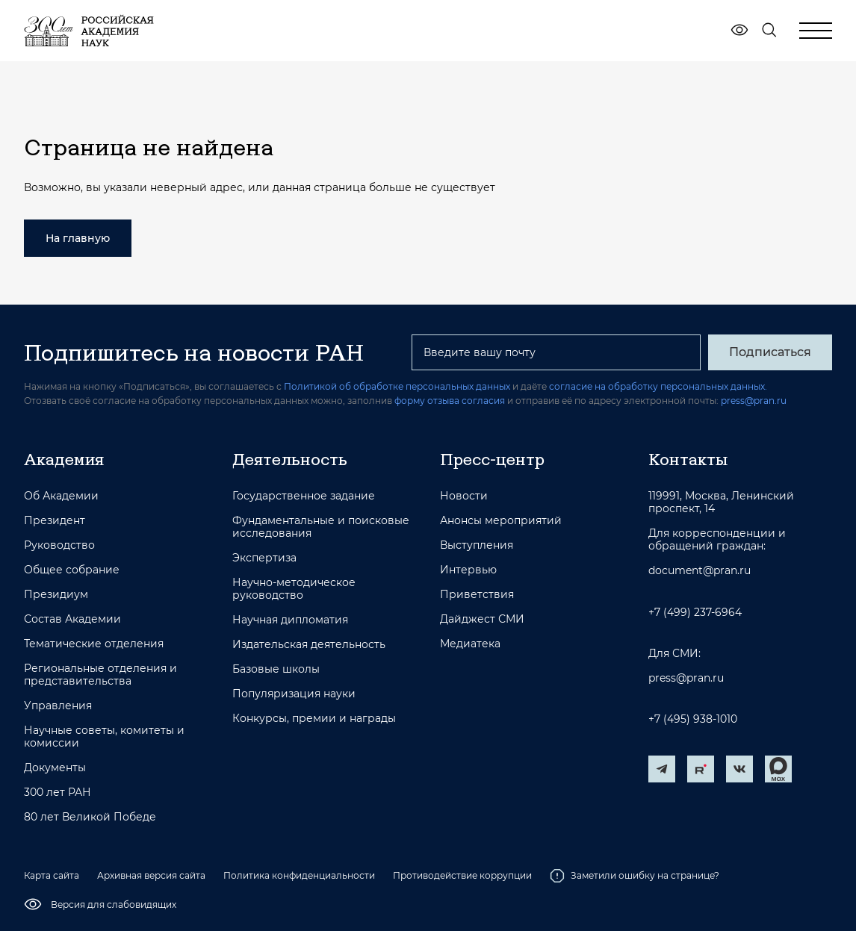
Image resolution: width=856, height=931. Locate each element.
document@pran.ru (699, 570)
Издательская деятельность (308, 644)
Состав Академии (72, 619)
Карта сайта (51, 875)
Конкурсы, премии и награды (314, 718)
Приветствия (477, 594)
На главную (78, 238)
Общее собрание (72, 570)
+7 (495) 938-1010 (692, 719)
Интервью (468, 570)
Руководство (59, 545)
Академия (64, 459)
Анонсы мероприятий (501, 520)
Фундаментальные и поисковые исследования (320, 527)
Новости (464, 496)
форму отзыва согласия (449, 400)
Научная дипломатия (290, 620)
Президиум (56, 594)
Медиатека (470, 644)
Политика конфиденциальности (299, 875)
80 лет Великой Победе (90, 817)
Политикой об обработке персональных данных (397, 386)
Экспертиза (264, 558)
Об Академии (61, 496)
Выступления (476, 545)
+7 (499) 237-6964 (695, 612)
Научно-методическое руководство (294, 589)
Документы (55, 768)
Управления (58, 706)
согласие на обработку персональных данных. (658, 386)
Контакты (688, 459)
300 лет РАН (57, 792)
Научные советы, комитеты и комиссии (104, 737)
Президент (54, 520)
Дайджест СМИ (482, 619)
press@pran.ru (754, 400)
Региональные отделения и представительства (100, 675)
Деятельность (289, 459)
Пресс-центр (492, 459)
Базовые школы (276, 669)
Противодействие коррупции (462, 875)
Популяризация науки (294, 694)
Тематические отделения (94, 644)
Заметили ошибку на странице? (634, 875)
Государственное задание (303, 496)
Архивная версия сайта (151, 875)
